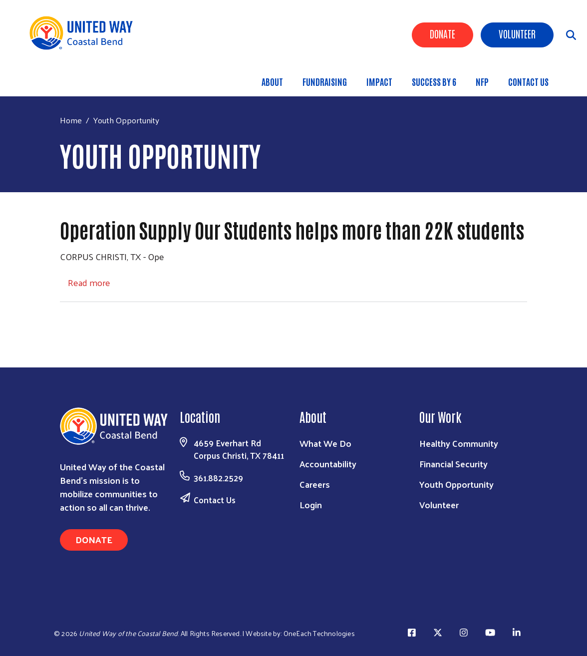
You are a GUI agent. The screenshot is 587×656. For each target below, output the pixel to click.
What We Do (325, 443)
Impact (379, 81)
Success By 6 (434, 81)
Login (310, 504)
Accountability (327, 463)
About (272, 81)
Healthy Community (458, 443)
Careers (314, 484)
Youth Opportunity (456, 484)
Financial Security (453, 463)
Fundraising (324, 81)
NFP (482, 81)
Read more (89, 282)
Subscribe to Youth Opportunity (64, 321)
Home (71, 120)
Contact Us (528, 81)
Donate (442, 33)
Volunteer (517, 33)
